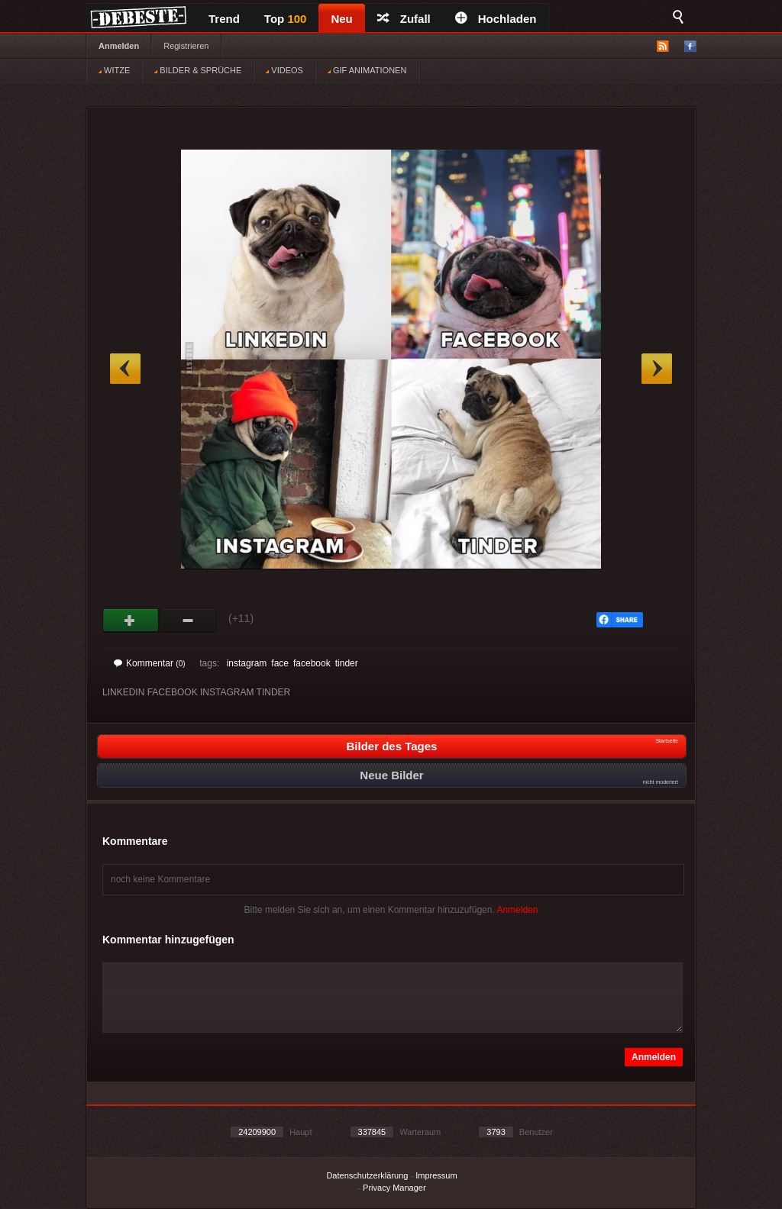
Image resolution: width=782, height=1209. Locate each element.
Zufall (404, 18)
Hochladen (496, 18)
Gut (131, 620)
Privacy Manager (394, 1187)
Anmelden (119, 45)
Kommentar (150, 663)
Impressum (436, 1175)
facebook (312, 663)
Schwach (188, 620)
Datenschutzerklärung (367, 1175)
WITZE (114, 70)
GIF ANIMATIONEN (367, 70)
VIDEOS (284, 70)
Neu (341, 18)
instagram (247, 663)
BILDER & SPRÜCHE (197, 70)
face (280, 663)
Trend (224, 18)
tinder (346, 663)
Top (285, 18)
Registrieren (185, 45)
